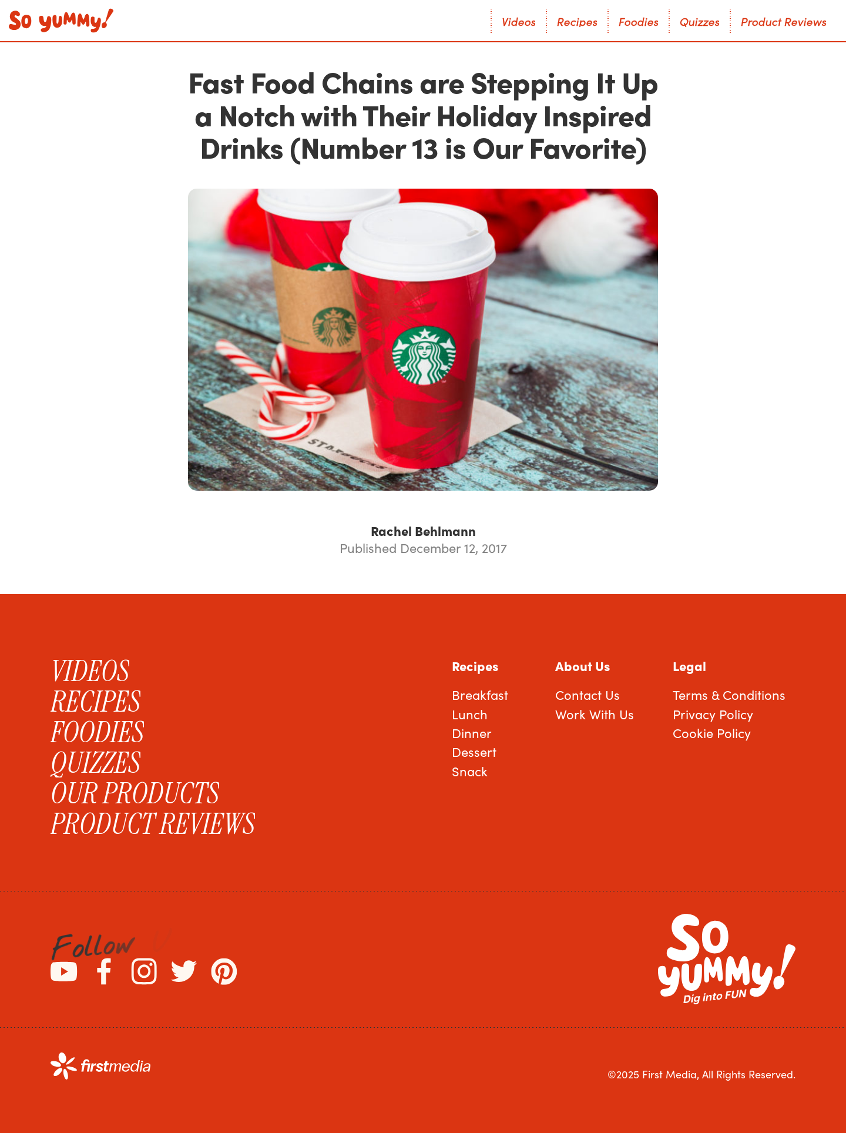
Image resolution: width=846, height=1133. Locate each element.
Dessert (474, 751)
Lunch (470, 714)
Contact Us (587, 694)
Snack (470, 771)
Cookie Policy (712, 733)
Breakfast (480, 694)
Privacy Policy (713, 714)
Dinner (472, 733)
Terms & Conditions (729, 694)
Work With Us (594, 714)
